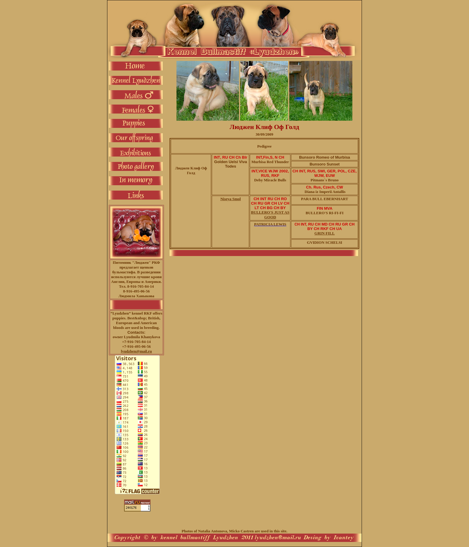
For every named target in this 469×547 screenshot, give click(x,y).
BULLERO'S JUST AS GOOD (270, 214)
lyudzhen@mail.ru (136, 351)
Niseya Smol (230, 199)
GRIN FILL (324, 233)
